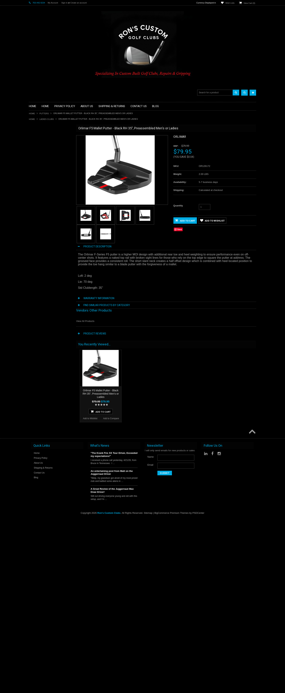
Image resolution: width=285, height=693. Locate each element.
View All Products (85, 321)
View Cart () (249, 3)
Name (150, 631)
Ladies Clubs (46, 119)
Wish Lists (229, 3)
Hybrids (33, 184)
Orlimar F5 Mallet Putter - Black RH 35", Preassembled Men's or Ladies (101, 393)
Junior (32, 190)
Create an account (78, 3)
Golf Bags (34, 169)
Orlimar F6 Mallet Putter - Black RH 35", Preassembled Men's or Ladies (51, 353)
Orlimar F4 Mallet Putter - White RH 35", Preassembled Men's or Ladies (51, 497)
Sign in (64, 3)
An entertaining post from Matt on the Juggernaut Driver (112, 647)
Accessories (35, 135)
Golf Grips (34, 147)
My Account (53, 3)
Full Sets (33, 166)
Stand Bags (35, 175)
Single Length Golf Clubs (42, 153)
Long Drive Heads (38, 202)
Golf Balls (34, 141)
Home (32, 113)
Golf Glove (34, 144)
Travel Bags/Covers (39, 178)
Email (150, 639)
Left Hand (34, 199)
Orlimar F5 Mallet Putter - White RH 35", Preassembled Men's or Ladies (51, 570)
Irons (31, 187)
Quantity (178, 205)
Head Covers (36, 181)
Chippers (33, 156)
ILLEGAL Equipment (39, 150)
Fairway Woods (37, 162)
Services (33, 212)
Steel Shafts (35, 221)
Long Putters (35, 208)
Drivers (32, 159)
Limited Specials (37, 196)
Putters (44, 113)
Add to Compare (61, 305)
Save (179, 229)
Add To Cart (51, 299)
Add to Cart (185, 220)
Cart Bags (34, 172)
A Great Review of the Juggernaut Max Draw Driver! (112, 665)
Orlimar (179, 136)
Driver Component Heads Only (45, 138)
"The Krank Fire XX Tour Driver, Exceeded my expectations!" (114, 629)
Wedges (33, 224)
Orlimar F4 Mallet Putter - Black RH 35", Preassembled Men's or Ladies (51, 280)
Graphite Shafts (37, 218)
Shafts (32, 215)
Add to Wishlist (40, 305)
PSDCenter (198, 687)
